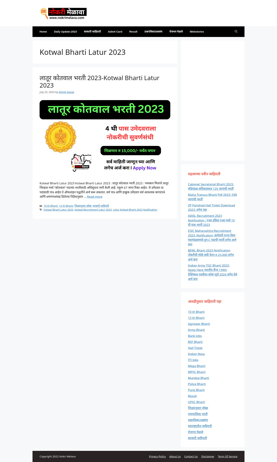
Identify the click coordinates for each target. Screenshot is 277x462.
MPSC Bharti (196, 372)
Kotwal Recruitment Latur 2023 (93, 209)
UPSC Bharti (196, 402)
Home (43, 31)
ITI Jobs (193, 360)
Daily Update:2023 (65, 31)
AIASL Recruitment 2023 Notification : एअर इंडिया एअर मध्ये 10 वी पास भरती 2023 (211, 220)
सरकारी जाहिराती (92, 31)
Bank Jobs (195, 336)
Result (133, 31)
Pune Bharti (196, 390)
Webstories (197, 31)
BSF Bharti (195, 342)
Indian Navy (196, 354)
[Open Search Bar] (236, 31)
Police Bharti (197, 384)
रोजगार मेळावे (176, 31)
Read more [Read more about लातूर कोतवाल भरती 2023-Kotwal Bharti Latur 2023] (94, 197)
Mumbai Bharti (198, 378)
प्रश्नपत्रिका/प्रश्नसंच (153, 31)
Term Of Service (227, 456)
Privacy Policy (157, 456)
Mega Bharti (196, 366)
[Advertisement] (212, 101)
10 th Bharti (51, 205)
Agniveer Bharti (199, 324)
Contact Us (191, 456)
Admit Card (115, 31)
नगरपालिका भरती (198, 414)
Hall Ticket (195, 348)
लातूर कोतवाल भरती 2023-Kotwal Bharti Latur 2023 (99, 81)
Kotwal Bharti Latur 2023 (58, 209)
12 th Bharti (66, 205)
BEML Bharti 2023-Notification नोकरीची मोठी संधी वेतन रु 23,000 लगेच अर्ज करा (211, 254)
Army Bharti (196, 330)
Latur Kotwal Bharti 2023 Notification (135, 209)
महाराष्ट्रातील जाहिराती (200, 426)
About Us (175, 456)
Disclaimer (207, 456)
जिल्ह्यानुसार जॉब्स (82, 205)
